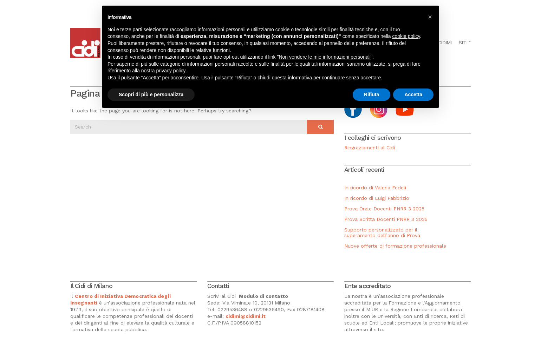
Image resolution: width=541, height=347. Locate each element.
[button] (430, 16)
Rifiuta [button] (371, 94)
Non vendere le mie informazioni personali (324, 57)
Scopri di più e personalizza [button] (151, 94)
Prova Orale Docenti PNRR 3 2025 (384, 208)
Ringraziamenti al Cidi (369, 147)
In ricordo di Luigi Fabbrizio (376, 198)
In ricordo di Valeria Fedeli (375, 187)
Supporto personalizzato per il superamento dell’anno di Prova (382, 232)
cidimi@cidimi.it (246, 316)
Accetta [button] (413, 94)
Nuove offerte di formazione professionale (395, 246)
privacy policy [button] (170, 70)
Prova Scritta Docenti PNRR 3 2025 (386, 219)
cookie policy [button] (406, 36)
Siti (463, 42)
